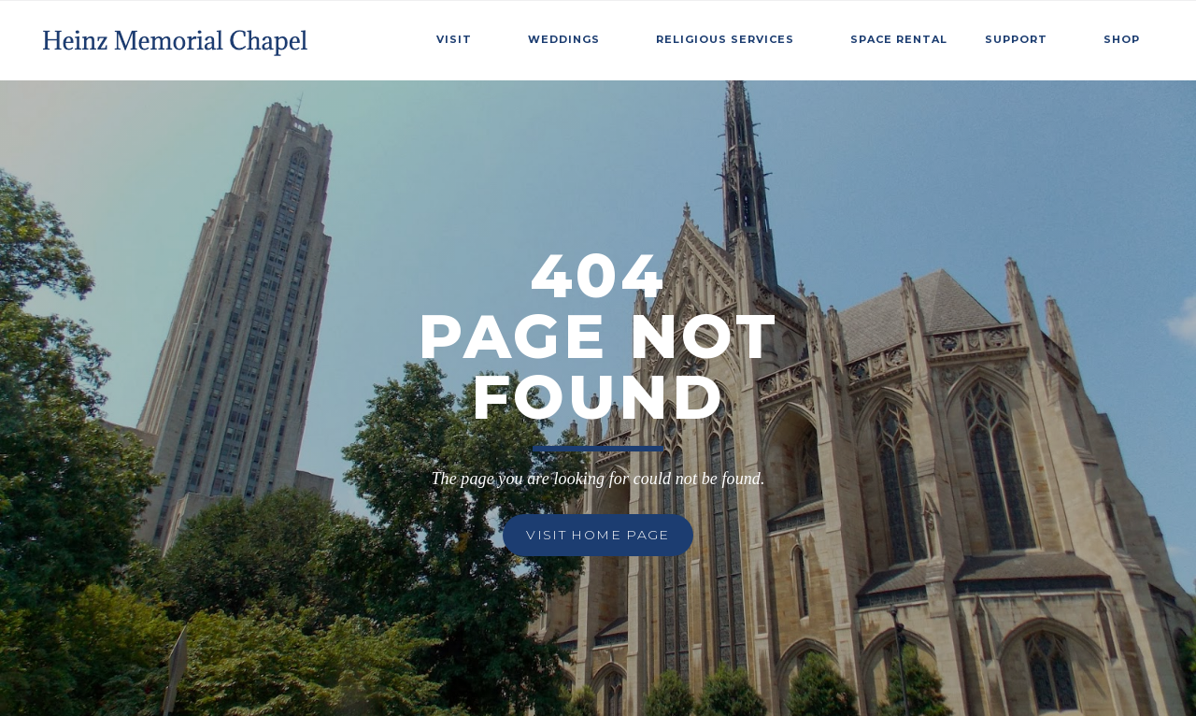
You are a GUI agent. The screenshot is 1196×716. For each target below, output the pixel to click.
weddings (564, 39)
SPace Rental (898, 39)
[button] (463, 36)
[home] (177, 36)
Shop (1121, 39)
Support (1016, 39)
